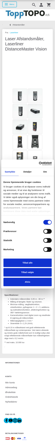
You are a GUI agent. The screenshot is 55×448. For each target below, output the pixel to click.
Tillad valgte (27, 272)
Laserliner (14, 32)
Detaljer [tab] (27, 171)
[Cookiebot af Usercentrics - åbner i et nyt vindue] (39, 163)
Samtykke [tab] (10, 171)
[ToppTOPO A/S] (27, 15)
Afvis (27, 282)
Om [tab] (45, 171)
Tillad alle (27, 262)
